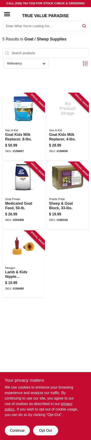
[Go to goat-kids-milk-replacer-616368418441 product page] (67, 126)
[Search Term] (46, 26)
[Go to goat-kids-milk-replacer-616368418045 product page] (24, 126)
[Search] (84, 26)
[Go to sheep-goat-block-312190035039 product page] (67, 195)
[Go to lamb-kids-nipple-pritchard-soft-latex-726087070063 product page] (24, 264)
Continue (17, 430)
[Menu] (7, 14)
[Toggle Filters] (85, 63)
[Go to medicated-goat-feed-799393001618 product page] (24, 195)
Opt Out (45, 430)
